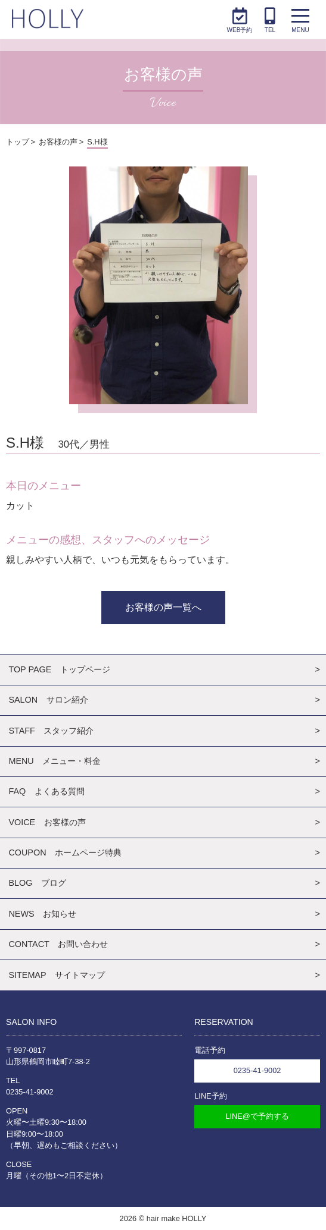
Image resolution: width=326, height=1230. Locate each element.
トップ (17, 141)
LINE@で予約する (256, 1116)
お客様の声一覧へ (163, 607)
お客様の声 (58, 141)
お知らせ (59, 913)
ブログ (53, 883)
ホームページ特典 (88, 852)
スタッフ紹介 (69, 730)
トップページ (85, 669)
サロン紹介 (67, 699)
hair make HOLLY (177, 1218)
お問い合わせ (83, 944)
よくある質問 (60, 791)
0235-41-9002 (30, 1091)
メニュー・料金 (71, 761)
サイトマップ (80, 975)
